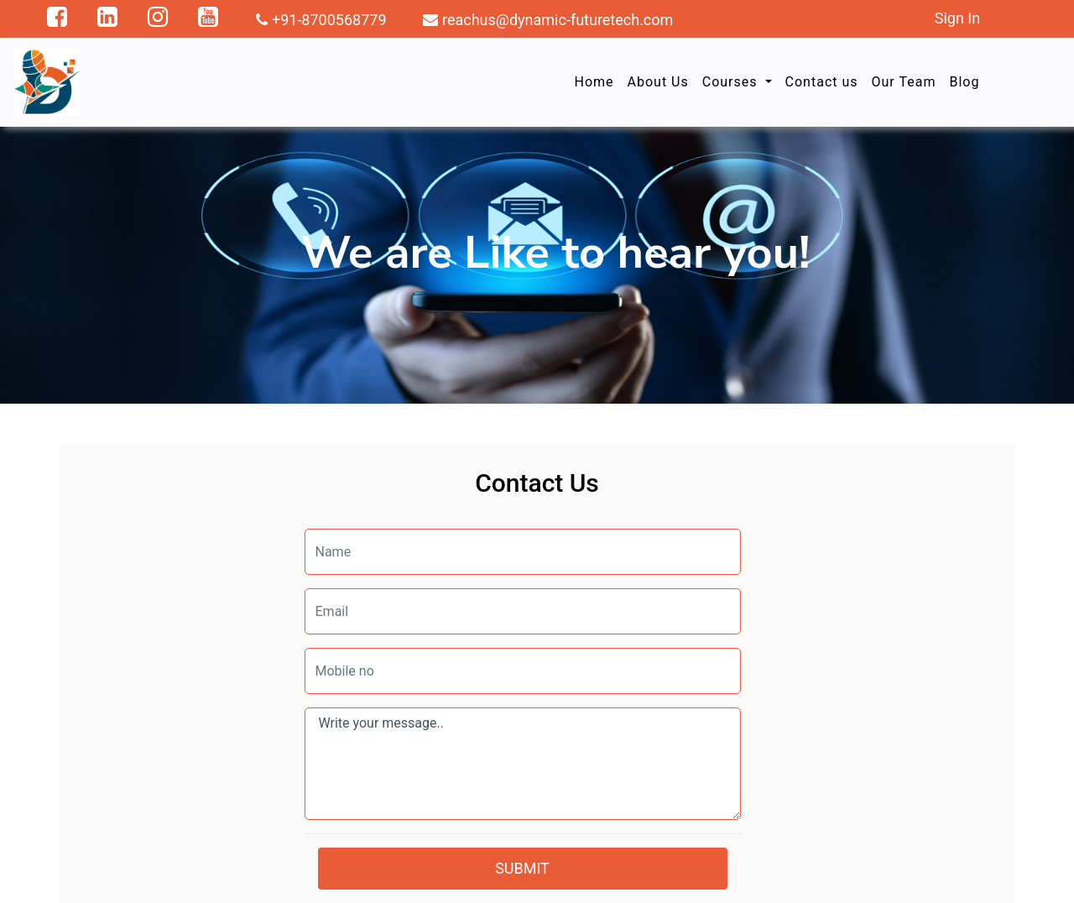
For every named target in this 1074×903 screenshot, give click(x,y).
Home (593, 82)
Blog (964, 82)
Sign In (957, 18)
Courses (732, 82)
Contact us (821, 82)
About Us (658, 82)
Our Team (904, 82)
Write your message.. (523, 763)
